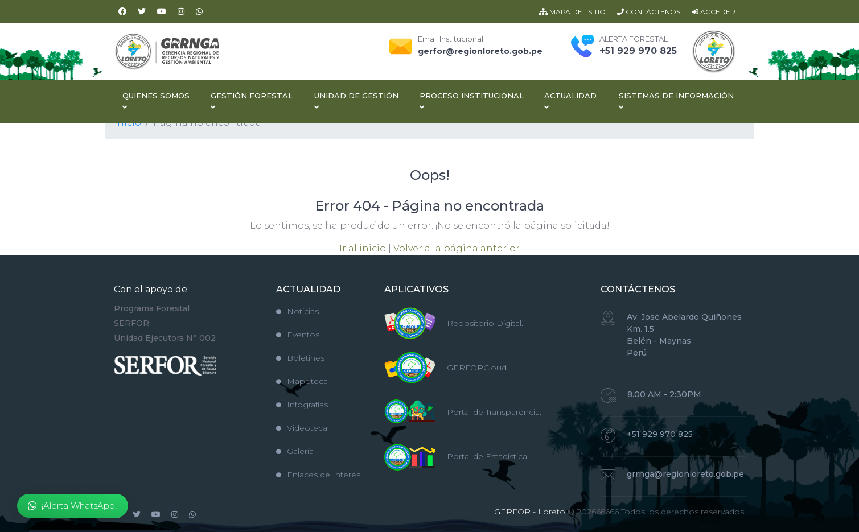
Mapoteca (302, 381)
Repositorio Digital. (485, 323)
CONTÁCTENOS (648, 11)
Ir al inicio (362, 248)
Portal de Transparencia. (494, 412)
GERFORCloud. (477, 367)
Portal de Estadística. (488, 456)
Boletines (300, 358)
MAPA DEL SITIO (572, 11)
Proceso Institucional (472, 101)
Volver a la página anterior (456, 248)
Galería (295, 451)
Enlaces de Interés (318, 474)
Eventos (297, 334)
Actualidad (570, 101)
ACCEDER (713, 11)
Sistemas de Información (676, 101)
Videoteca (301, 428)
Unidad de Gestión (356, 101)
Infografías (302, 404)
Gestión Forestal (252, 101)
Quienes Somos (156, 101)
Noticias (297, 311)
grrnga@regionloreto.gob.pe (685, 474)
